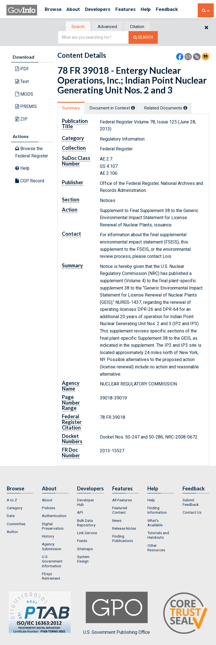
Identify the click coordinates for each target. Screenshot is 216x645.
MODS (24, 94)
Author (12, 532)
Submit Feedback (191, 502)
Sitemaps (85, 549)
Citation (140, 26)
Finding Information (157, 510)
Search (74, 26)
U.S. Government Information (52, 562)
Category (14, 508)
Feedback (181, 10)
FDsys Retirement (51, 576)
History (48, 537)
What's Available (155, 523)
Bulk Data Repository (86, 523)
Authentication (54, 516)
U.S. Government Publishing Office (116, 613)
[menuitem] (20, 500)
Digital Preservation (53, 526)
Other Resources (156, 548)
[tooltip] (138, 108)
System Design (83, 559)
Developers (103, 10)
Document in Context (117, 108)
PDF (22, 69)
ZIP (21, 119)
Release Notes (124, 529)
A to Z (12, 500)
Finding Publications (122, 539)
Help (157, 10)
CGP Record (29, 181)
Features (134, 10)
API (80, 513)
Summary (72, 108)
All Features (122, 500)
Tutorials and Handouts (158, 535)
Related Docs (174, 108)
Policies (48, 508)
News (117, 521)
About (76, 10)
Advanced (107, 26)
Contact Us (192, 513)
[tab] (74, 27)
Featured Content (119, 510)
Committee (16, 524)
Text (22, 82)
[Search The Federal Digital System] (143, 38)
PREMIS (26, 107)
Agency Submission (51, 547)
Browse (54, 10)
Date (11, 516)
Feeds (82, 541)
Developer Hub (85, 502)
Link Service (87, 533)
